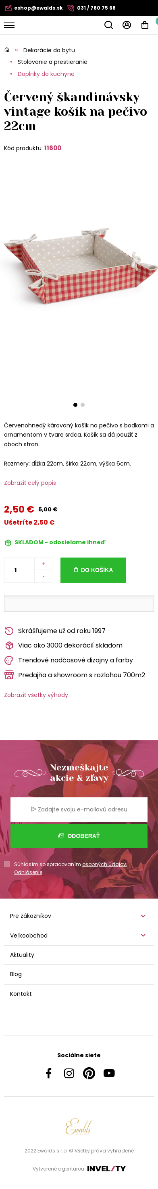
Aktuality (22, 955)
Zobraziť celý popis (30, 483)
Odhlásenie (28, 872)
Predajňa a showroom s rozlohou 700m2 (74, 675)
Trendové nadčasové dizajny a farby (68, 661)
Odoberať (79, 836)
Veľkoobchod (29, 936)
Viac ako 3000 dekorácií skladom (63, 646)
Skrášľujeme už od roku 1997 (55, 631)
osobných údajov (104, 864)
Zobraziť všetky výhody (36, 695)
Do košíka (97, 570)
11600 (52, 148)
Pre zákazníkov (30, 916)
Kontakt (21, 994)
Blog (16, 974)
